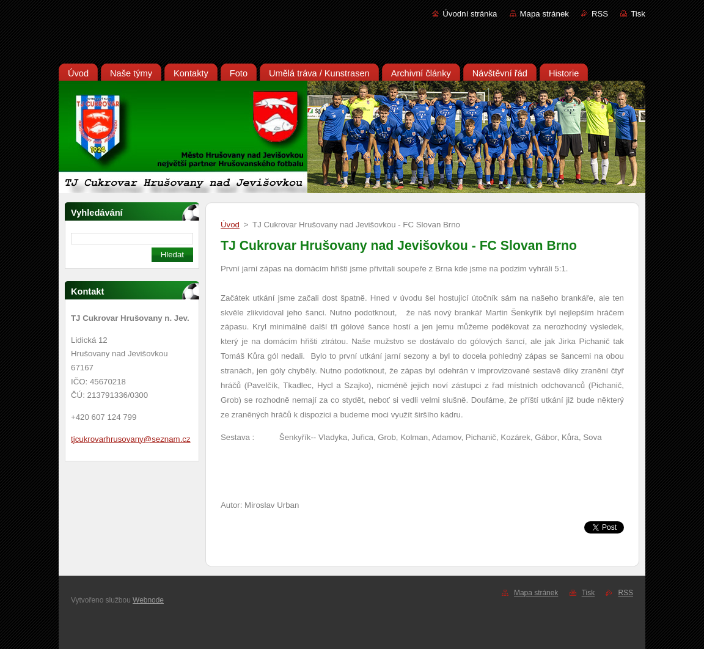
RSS (600, 13)
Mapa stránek (544, 13)
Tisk (638, 13)
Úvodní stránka (469, 13)
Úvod (230, 224)
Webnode (148, 600)
